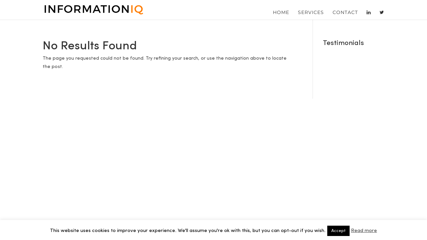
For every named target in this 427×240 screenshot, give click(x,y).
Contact (345, 12)
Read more (364, 230)
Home (281, 12)
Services (311, 12)
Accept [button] (338, 231)
